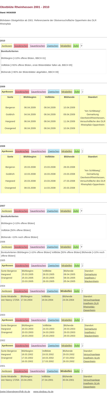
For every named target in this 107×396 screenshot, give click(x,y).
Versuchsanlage (91, 300)
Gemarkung (91, 274)
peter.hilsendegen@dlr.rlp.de (15, 391)
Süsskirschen (21, 46)
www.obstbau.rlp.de (43, 391)
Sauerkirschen (37, 46)
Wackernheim (92, 281)
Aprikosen (7, 46)
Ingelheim (88, 303)
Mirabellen (66, 46)
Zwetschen (52, 46)
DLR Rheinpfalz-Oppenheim (91, 307)
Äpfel (76, 46)
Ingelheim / (90, 278)
